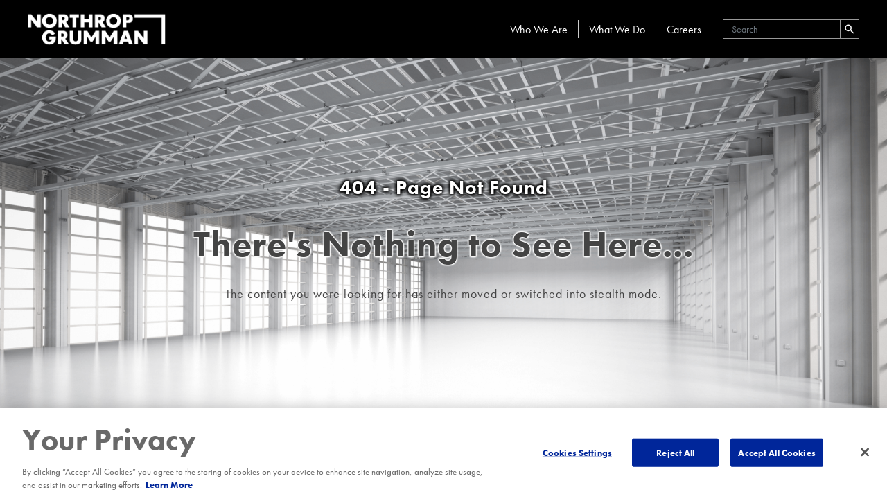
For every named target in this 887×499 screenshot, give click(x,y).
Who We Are (539, 29)
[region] (443, 453)
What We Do (617, 29)
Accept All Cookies (776, 452)
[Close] (865, 452)
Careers (684, 29)
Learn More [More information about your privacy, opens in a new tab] (169, 485)
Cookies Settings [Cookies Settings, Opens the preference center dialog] (577, 452)
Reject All (675, 452)
